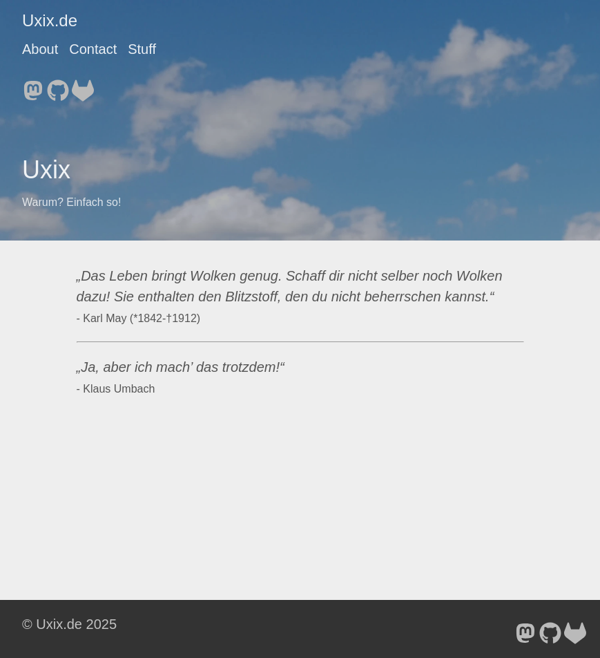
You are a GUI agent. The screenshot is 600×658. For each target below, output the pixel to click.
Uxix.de (49, 20)
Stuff (142, 49)
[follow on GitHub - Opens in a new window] (58, 86)
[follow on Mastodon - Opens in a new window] (33, 86)
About (40, 49)
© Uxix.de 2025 (69, 624)
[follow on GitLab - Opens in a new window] (83, 86)
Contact (93, 49)
